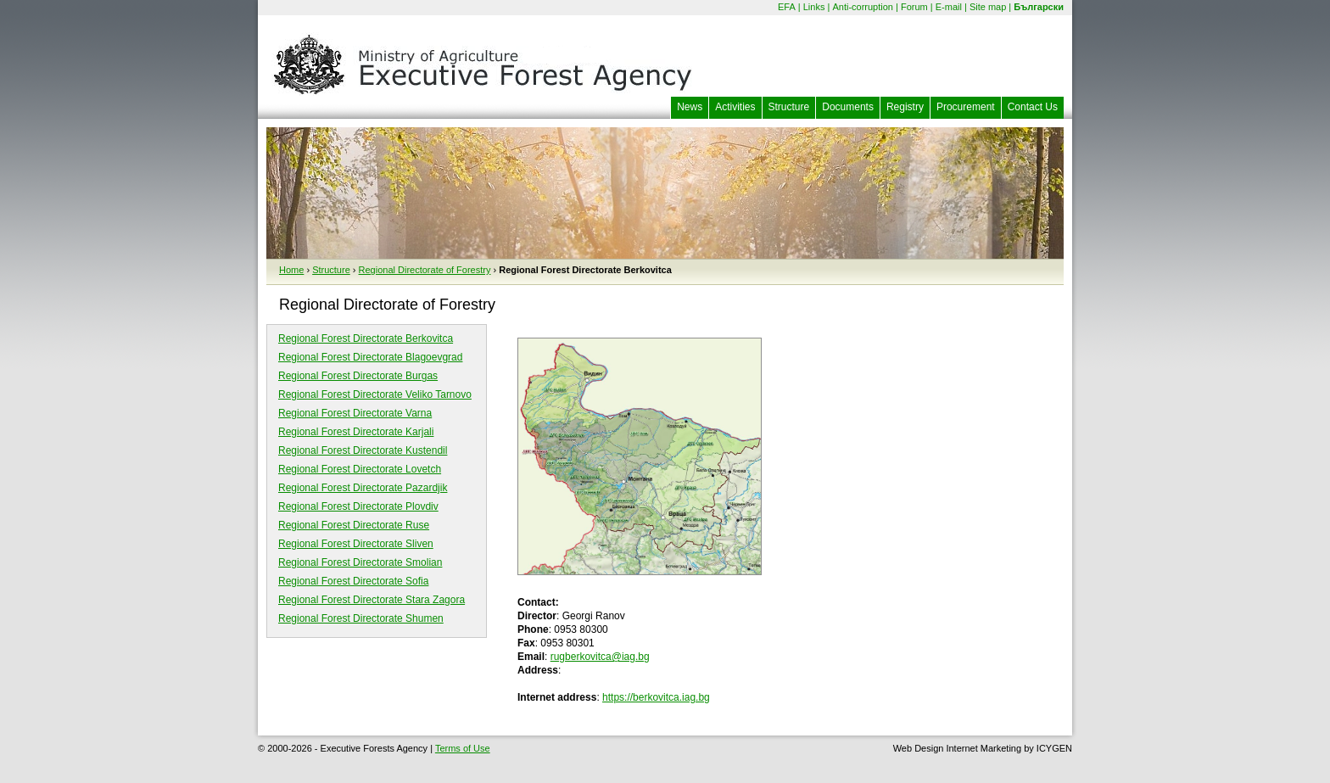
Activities (735, 107)
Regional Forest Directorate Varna (355, 413)
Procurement (965, 107)
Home (291, 270)
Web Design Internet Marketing (957, 748)
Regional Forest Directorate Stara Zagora (371, 600)
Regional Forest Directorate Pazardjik (362, 488)
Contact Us (1033, 107)
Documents (848, 107)
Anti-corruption (862, 7)
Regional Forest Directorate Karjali (355, 432)
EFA (787, 7)
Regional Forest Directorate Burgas (358, 376)
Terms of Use (462, 748)
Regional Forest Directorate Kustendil (362, 450)
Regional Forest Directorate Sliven (355, 544)
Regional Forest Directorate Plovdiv (358, 506)
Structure (789, 107)
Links (814, 7)
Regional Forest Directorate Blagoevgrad (370, 357)
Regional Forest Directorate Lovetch (359, 469)
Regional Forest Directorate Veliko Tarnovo (375, 394)
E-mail (949, 7)
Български (1039, 7)
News (689, 107)
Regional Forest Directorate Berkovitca (365, 338)
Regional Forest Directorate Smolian (360, 562)
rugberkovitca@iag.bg (600, 657)
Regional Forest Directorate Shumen (361, 618)
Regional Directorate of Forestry (425, 270)
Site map (988, 7)
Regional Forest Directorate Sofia (353, 581)
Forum (914, 7)
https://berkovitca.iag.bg (656, 697)
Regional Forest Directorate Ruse (353, 525)
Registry (905, 107)
